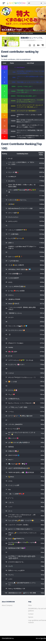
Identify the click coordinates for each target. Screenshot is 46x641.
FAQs (30, 605)
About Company (7, 605)
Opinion (30, 617)
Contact (30, 614)
